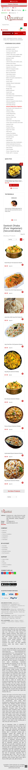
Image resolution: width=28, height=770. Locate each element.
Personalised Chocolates (12, 135)
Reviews (4, 532)
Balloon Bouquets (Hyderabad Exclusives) (16, 77)
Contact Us (4, 537)
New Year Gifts (21, 610)
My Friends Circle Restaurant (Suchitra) (15, 108)
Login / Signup (6, 10)
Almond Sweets (9, 99)
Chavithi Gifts (14, 615)
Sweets (21, 620)
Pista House (9, 131)
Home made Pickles (11, 70)
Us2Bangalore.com (15, 604)
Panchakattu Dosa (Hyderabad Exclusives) (16, 95)
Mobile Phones (11, 621)
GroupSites (5, 7)
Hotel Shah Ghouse (10, 104)
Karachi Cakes (9, 126)
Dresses (3, 623)
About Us (4, 530)
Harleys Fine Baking (11, 133)
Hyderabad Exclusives (12, 38)
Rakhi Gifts (18, 618)
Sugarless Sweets (10, 128)
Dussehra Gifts (21, 615)
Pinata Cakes (9, 79)
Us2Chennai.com (5, 605)
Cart (20, 29)
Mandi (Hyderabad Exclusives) (13, 144)
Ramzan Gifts (11, 616)
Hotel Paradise (9, 149)
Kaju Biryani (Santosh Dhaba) (12, 480)
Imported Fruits (9, 124)
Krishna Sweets (9, 97)
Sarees (21, 621)
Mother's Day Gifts (14, 611)
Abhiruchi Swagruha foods (12, 68)
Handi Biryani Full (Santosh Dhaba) (13, 262)
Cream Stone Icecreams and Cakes (14, 122)
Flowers (16, 620)
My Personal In (5, 553)
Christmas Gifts (18, 616)
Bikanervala (9, 60)
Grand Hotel (9, 92)
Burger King (9, 88)
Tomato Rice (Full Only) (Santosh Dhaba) (15, 290)
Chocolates (3, 621)
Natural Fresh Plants (11, 63)
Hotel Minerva (9, 140)
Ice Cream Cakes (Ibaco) (12, 51)
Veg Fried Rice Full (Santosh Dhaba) (13, 344)
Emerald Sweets (10, 136)
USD (14, 7)
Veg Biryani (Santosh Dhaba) (12, 371)
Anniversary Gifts (5, 610)
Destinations (5, 536)
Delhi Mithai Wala (10, 94)
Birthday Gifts (13, 609)
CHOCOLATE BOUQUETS (12, 47)
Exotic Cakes (9, 81)
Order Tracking (16, 10)
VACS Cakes (9, 138)
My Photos (4, 549)
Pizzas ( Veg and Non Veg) (12, 151)
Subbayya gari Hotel (11, 52)
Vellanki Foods (9, 110)
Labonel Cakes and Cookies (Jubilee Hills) (16, 61)
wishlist (24, 29)
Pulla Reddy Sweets (11, 74)
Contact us (12, 12)
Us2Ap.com (15, 602)
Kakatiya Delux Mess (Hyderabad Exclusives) (16, 142)
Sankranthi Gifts (4, 618)
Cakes (12, 620)
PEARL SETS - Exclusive (12, 153)
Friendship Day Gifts (8, 613)
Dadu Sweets (9, 147)
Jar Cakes (8, 85)
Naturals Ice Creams (11, 67)
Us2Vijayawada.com (5, 607)
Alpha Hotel (9, 119)
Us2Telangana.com (5, 604)
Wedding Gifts (21, 609)
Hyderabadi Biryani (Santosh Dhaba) (14, 453)
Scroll (26, 766)
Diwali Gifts (3, 616)
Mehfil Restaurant (10, 90)
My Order (4, 545)
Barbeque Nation (10, 58)
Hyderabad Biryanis (10, 102)
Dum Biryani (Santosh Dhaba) (12, 398)
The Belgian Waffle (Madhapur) (13, 56)
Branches (3, 524)
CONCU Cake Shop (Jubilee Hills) (14, 54)
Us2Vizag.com (14, 607)
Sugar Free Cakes (10, 129)
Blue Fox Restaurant (11, 72)
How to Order (5, 559)
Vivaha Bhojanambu (11, 113)
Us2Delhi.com (13, 605)
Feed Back (4, 539)
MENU (16, 33)
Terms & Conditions (6, 534)
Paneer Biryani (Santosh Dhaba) (12, 426)
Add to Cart (15, 185)
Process (4, 563)
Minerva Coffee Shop (11, 117)
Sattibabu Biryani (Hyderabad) (13, 83)
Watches (17, 621)
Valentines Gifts (13, 610)
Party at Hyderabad (10, 76)
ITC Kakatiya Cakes (10, 86)
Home (4, 38)
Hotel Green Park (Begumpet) (13, 120)
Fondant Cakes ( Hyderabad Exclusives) (15, 65)
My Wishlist (5, 547)
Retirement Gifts (5, 611)
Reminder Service (6, 551)
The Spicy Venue (10, 115)
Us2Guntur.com (20, 605)
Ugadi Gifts (12, 618)
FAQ (3, 561)
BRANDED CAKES (10, 49)
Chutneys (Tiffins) (10, 111)
